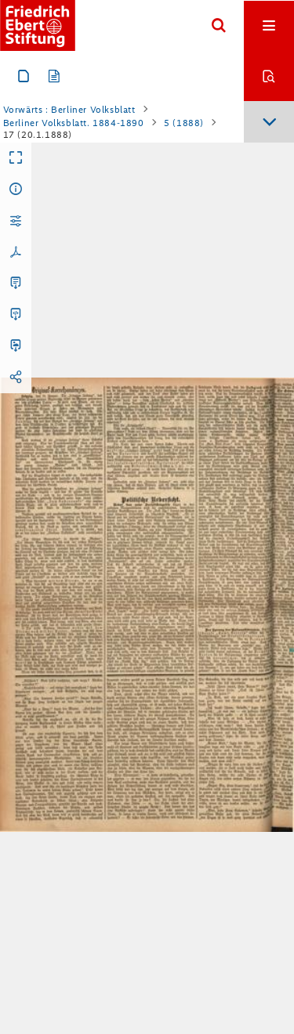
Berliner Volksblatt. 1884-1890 (73, 123)
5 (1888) (184, 123)
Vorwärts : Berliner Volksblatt (69, 109)
